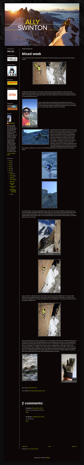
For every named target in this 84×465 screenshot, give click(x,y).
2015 (10, 164)
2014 (10, 166)
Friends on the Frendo (13, 187)
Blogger (48, 457)
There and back (13, 179)
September (12, 175)
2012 (10, 170)
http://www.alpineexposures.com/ (37, 390)
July (11, 194)
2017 (10, 160)
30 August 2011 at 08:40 (37, 408)
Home (49, 446)
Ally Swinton (12, 123)
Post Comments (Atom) (33, 448)
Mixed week (12, 181)
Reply (27, 412)
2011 (10, 172)
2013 (10, 168)
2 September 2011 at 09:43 (38, 416)
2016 (10, 162)
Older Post (74, 446)
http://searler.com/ (32, 387)
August (11, 177)
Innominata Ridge (12, 184)
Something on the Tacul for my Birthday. (13, 190)
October (12, 173)
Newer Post (24, 446)
